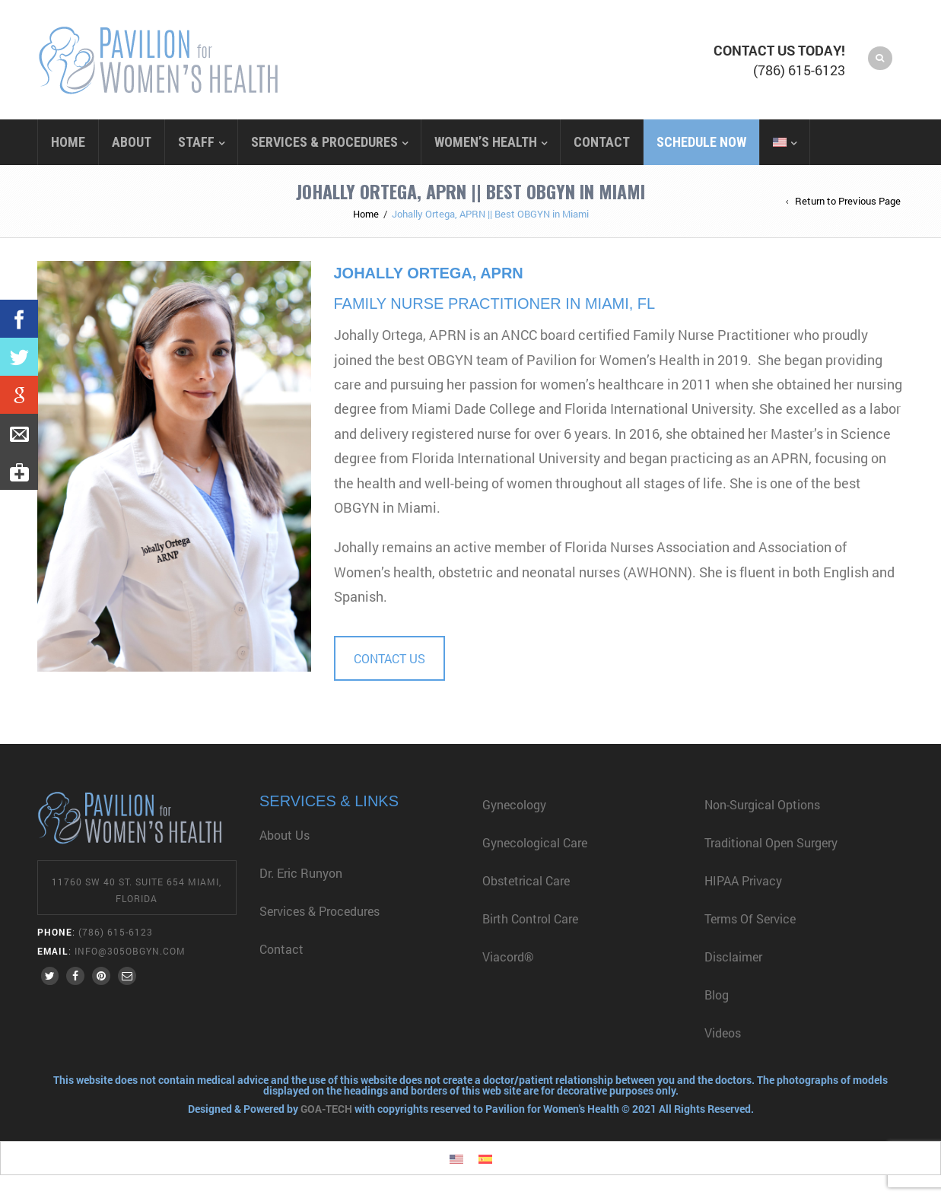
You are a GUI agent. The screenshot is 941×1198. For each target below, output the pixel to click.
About (131, 142)
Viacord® (508, 956)
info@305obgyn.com (130, 951)
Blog (716, 995)
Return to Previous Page (848, 201)
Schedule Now (701, 142)
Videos (724, 1033)
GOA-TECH (327, 1108)
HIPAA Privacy (743, 880)
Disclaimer (733, 956)
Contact (602, 142)
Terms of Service (750, 918)
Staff (196, 142)
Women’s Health (485, 142)
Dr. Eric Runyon (300, 873)
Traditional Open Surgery (771, 842)
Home (68, 142)
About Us (284, 835)
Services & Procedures (324, 142)
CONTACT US (389, 658)
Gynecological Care (534, 842)
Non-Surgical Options (762, 804)
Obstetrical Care (526, 880)
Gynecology (514, 804)
